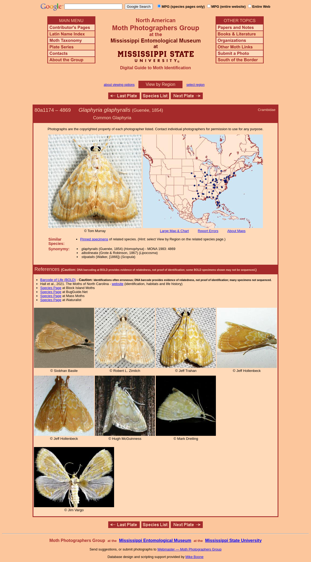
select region (195, 85)
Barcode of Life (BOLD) (58, 280)
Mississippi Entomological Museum (155, 540)
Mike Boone (194, 557)
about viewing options (119, 85)
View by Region (160, 84)
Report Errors (208, 231)
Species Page (50, 288)
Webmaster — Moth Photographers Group (189, 549)
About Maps (236, 231)
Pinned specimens (94, 239)
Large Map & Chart (174, 231)
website (117, 284)
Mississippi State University (233, 540)
